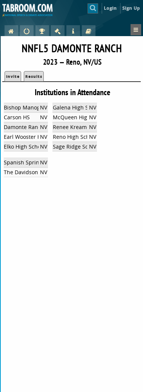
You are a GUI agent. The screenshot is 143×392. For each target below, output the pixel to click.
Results (33, 76)
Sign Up (131, 8)
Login (110, 8)
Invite (13, 76)
